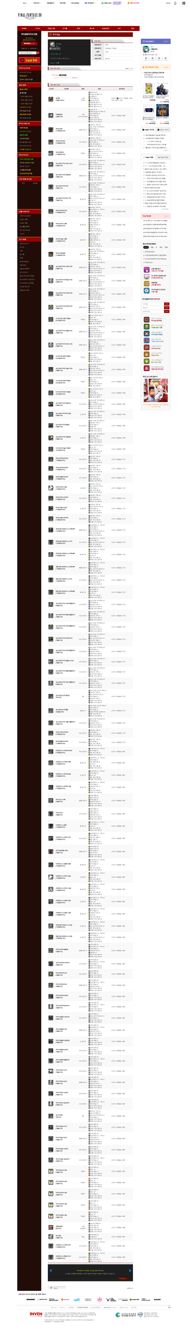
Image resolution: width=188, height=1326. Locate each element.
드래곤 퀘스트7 (25, 286)
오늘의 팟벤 (24, 223)
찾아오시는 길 (124, 1307)
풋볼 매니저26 (24, 290)
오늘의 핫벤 (24, 219)
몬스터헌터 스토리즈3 (27, 279)
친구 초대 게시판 (25, 145)
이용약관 (71, 1307)
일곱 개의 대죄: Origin (27, 276)
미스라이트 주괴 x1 (96, 151)
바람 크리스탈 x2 (95, 755)
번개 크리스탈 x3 (95, 606)
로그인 (168, 3)
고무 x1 (92, 200)
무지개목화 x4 (94, 113)
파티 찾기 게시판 (25, 131)
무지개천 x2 (93, 795)
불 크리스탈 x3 (94, 323)
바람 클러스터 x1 (95, 106)
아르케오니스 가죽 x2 (97, 549)
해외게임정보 (24, 261)
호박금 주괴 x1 (94, 786)
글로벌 (35, 183)
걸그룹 (22, 254)
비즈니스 (62, 1307)
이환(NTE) (153, 49)
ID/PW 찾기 (33, 48)
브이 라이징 (24, 272)
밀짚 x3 (92, 426)
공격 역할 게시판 (26, 103)
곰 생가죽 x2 (94, 100)
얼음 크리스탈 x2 (95, 1121)
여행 (21, 258)
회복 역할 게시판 (26, 100)
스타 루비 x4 (94, 117)
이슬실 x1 (93, 1237)
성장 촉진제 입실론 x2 (97, 712)
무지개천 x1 (93, 221)
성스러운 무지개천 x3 (97, 160)
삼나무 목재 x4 (94, 1223)
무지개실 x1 (93, 129)
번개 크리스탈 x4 (95, 166)
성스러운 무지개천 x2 (97, 183)
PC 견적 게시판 (25, 230)
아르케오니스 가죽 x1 (97, 209)
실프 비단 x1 (94, 797)
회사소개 (53, 1307)
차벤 (21, 250)
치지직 (22, 247)
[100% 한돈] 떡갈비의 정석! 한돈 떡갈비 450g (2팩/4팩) (156, 236)
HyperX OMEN (24, 268)
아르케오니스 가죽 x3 (97, 525)
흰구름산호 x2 (94, 762)
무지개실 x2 (93, 98)
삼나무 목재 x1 (94, 1113)
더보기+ (166, 41)
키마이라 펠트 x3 (95, 94)
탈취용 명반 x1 (94, 102)
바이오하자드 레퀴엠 (27, 283)
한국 (23, 183)
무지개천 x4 (93, 1225)
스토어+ (166, 67)
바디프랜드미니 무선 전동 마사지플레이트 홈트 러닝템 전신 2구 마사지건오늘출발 (156, 220)
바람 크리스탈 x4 (95, 121)
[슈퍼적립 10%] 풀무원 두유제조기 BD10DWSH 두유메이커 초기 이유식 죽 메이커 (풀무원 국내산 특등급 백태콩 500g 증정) (156, 232)
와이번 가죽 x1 (94, 149)
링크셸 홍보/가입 (25, 142)
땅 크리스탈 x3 (94, 460)
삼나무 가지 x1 (94, 692)
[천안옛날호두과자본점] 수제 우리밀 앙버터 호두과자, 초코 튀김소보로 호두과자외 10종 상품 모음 (156, 228)
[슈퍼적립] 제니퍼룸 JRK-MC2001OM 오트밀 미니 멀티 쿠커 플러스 (156, 224)
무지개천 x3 (93, 944)
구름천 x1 (93, 96)
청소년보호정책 (95, 1307)
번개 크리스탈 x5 (95, 119)
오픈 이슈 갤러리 (25, 216)
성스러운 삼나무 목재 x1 (98, 690)
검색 (38, 52)
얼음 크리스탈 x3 (95, 702)
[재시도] (75, 78)
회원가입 (24, 48)
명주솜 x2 (93, 92)
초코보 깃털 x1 (94, 640)
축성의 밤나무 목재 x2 (97, 111)
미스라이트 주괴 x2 (96, 694)
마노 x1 (92, 1169)
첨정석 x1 (93, 952)
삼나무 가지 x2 (94, 1111)
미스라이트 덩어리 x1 (97, 164)
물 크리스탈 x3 (94, 714)
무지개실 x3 (93, 1227)
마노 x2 (92, 317)
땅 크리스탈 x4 (94, 133)
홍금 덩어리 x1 (94, 225)
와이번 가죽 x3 (94, 125)
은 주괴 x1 (93, 852)
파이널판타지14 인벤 (29, 34)
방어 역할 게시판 (26, 96)
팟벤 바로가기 (24, 243)
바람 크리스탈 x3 (95, 135)
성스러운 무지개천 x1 (97, 127)
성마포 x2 (93, 109)
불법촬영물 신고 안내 (110, 1307)
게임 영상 (23, 265)
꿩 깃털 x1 (93, 839)
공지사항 (133, 1307)
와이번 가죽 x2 (94, 207)
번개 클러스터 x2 (95, 104)
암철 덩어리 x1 (94, 131)
